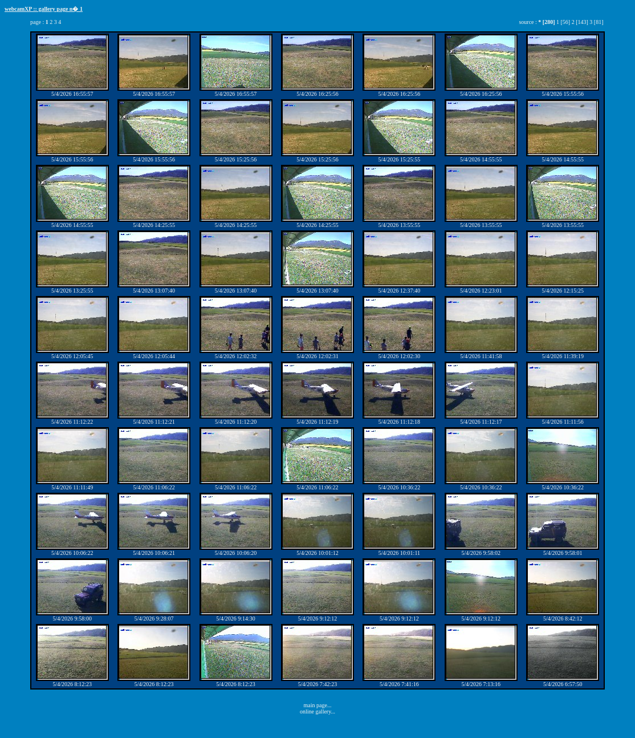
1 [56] (563, 22)
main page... (318, 705)
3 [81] (596, 22)
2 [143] (580, 22)
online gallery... (317, 711)
